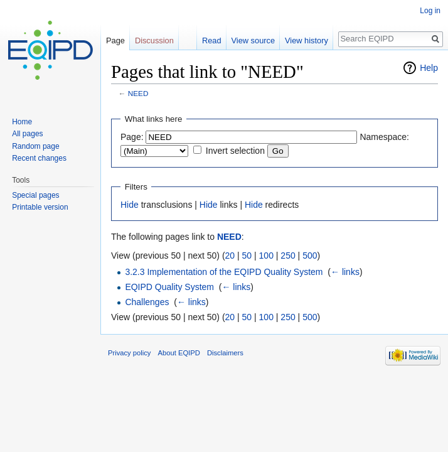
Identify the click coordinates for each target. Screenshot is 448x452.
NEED (138, 93)
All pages (27, 133)
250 (287, 255)
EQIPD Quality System (169, 287)
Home (22, 121)
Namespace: (384, 137)
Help (429, 68)
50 (247, 255)
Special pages (35, 195)
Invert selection (235, 151)
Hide (129, 205)
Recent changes (39, 158)
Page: (132, 137)
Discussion (154, 40)
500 (309, 255)
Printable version (40, 207)
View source (253, 40)
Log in (430, 10)
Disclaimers (225, 353)
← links (345, 272)
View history (306, 40)
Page (115, 40)
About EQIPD (179, 353)
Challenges (147, 302)
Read (211, 40)
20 (230, 255)
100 (266, 255)
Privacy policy (129, 353)
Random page (35, 146)
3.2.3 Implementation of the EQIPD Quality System (224, 272)
